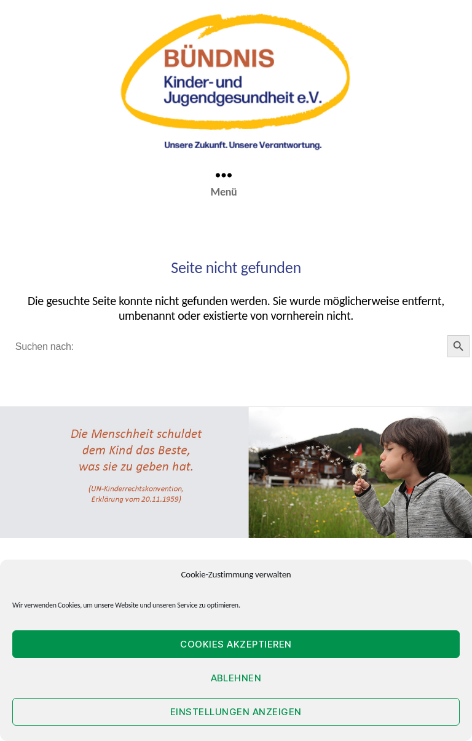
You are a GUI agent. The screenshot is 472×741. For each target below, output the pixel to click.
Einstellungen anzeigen (236, 712)
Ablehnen (236, 678)
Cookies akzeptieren (236, 644)
